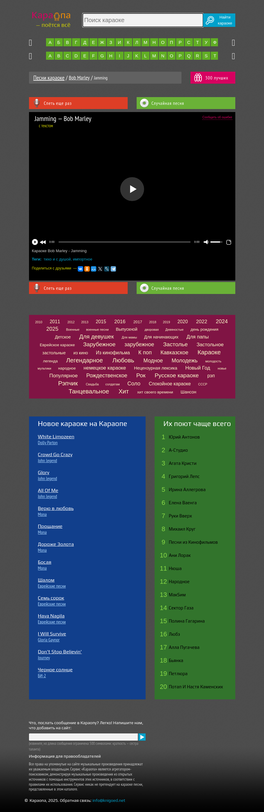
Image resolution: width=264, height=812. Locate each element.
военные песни (97, 329)
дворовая (152, 329)
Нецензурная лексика (155, 368)
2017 (137, 322)
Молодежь (185, 361)
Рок (141, 375)
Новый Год (197, 368)
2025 (52, 329)
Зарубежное (99, 344)
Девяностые (174, 329)
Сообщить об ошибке (217, 117)
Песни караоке (49, 78)
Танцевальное (88, 391)
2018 (152, 322)
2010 (38, 322)
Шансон (188, 392)
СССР (202, 384)
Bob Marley (79, 77)
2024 (222, 321)
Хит (123, 391)
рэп (211, 375)
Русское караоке (177, 375)
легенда (50, 361)
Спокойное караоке (170, 383)
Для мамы (129, 337)
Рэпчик (68, 383)
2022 (201, 321)
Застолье (175, 344)
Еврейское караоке (57, 345)
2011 (55, 321)
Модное (153, 361)
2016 (119, 321)
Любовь (123, 360)
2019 (166, 322)
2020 (182, 321)
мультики (44, 368)
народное (67, 368)
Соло (133, 384)
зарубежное (139, 344)
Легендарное (84, 360)
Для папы (198, 337)
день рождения (204, 329)
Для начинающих (161, 337)
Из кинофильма (113, 352)
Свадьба (92, 384)
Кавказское (174, 353)
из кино (80, 352)
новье (222, 368)
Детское (63, 337)
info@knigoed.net (108, 800)
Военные (73, 329)
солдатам (112, 384)
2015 (101, 321)
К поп (145, 353)
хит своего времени (155, 392)
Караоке (209, 352)
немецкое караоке (105, 368)
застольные (54, 352)
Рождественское (106, 376)
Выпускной (126, 329)
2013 (84, 322)
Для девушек (96, 336)
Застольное (210, 344)
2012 (70, 322)
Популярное (63, 376)
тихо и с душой (57, 259)
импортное (82, 259)
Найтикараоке (225, 20)
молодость (213, 361)
